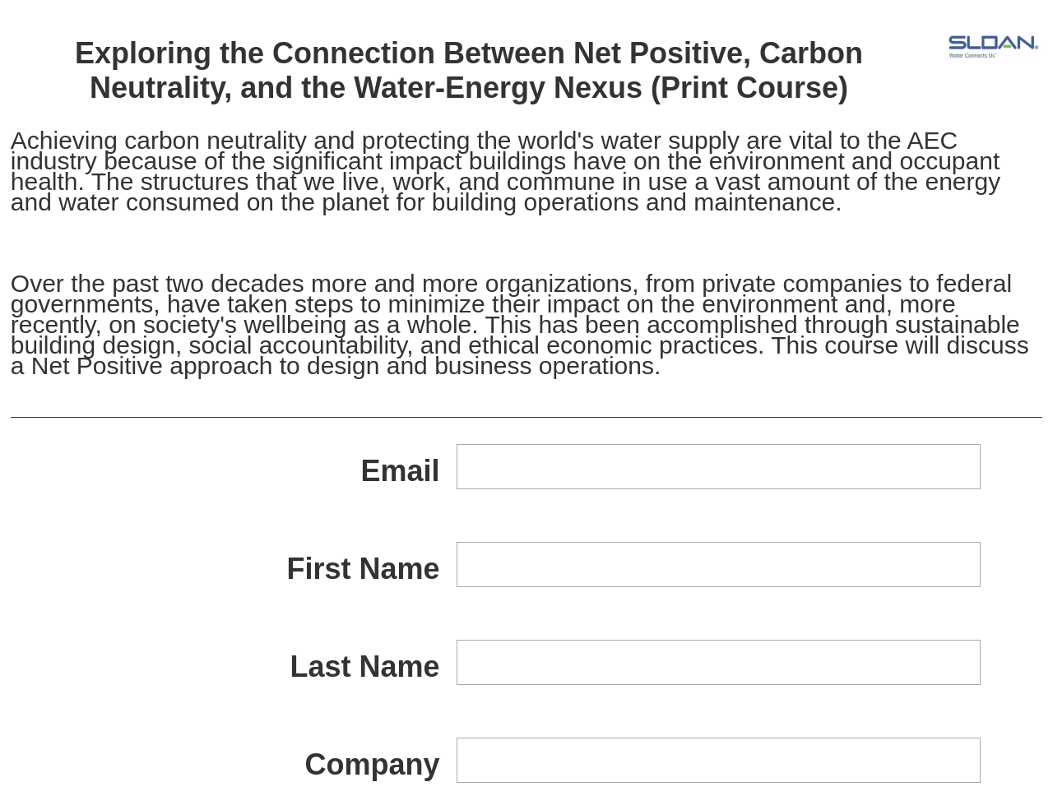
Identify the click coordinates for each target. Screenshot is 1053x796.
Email (400, 471)
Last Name (364, 666)
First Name (362, 568)
